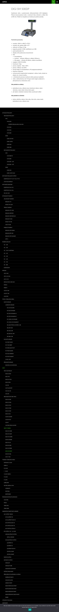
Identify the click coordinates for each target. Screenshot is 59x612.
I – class (6, 471)
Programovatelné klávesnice (9, 497)
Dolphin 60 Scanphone (11, 365)
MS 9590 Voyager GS (11, 316)
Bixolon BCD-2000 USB (9, 282)
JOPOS (4, 2)
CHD (6, 118)
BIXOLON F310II (8, 218)
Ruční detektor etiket (10, 588)
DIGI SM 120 (8, 442)
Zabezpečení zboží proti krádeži (10, 511)
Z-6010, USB (8, 359)
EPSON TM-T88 (8, 221)
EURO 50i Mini (10, 138)
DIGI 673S (7, 376)
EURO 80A (9, 144)
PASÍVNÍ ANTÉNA (7, 557)
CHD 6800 (9, 132)
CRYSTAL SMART (10, 554)
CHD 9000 (6, 499)
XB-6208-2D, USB (10, 333)
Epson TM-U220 (9, 204)
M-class (6, 468)
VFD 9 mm (6, 273)
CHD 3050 (9, 121)
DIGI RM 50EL (8, 454)
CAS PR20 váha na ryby (10, 425)
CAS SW (7, 385)
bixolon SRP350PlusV (10, 216)
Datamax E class (8, 462)
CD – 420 (6, 256)
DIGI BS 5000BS (8, 439)
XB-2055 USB (10, 327)
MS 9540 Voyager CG (12, 313)
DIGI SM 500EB (8, 448)
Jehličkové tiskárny (9, 198)
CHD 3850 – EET (10, 164)
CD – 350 (6, 247)
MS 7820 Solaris (9, 350)
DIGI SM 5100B (8, 431)
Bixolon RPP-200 (9, 233)
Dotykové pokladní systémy (9, 175)
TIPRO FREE (6, 508)
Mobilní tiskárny (8, 227)
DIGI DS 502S (8, 373)
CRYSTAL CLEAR (10, 551)
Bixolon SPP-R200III (10, 230)
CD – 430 (6, 259)
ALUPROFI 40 (10, 545)
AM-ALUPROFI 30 (9, 517)
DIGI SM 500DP (8, 451)
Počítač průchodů (8, 571)
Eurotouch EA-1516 (8, 190)
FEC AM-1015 (7, 193)
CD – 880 (6, 264)
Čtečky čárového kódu (8, 299)
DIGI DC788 (7, 382)
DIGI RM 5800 (8, 445)
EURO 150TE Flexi (11, 173)
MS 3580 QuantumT (10, 347)
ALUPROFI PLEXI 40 (11, 548)
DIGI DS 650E (8, 399)
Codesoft (7, 488)
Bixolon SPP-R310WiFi (10, 236)
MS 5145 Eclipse (10, 307)
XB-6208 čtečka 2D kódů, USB (14, 325)
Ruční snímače (7, 302)
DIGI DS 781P (8, 405)
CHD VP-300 (6, 290)
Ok (29, 609)
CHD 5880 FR (10, 155)
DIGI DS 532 (8, 413)
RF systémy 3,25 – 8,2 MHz (10, 531)
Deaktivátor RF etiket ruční (12, 594)
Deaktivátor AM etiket (11, 585)
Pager (6, 597)
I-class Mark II (7, 474)
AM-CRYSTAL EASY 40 (10, 522)
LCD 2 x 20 (6, 279)
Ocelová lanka (9, 580)
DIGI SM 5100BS (8, 436)
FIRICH (5, 502)
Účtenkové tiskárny (7, 196)
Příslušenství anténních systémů (12, 574)
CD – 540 (6, 261)
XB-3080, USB (10, 336)
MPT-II (6, 239)
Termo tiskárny (8, 207)
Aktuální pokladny (7, 112)
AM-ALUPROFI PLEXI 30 (10, 519)
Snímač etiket (8, 582)
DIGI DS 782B (8, 408)
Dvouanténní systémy (10, 539)
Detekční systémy (8, 560)
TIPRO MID (6, 505)
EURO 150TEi (10, 141)
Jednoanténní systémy (11, 534)
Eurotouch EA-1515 (8, 187)
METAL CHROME (10, 537)
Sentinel (7, 491)
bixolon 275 (8, 201)
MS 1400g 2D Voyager (12, 319)
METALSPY (7, 562)
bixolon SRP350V (9, 213)
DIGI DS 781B (8, 402)
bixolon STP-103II (9, 210)
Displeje (4, 270)
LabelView (6, 482)
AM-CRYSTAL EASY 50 (10, 525)
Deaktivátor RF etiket (10, 591)
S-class (5, 479)
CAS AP (7, 422)
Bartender (8, 494)
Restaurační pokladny (9, 150)
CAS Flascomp (8, 388)
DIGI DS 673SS (8, 379)
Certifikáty (5, 603)
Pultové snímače (8, 339)
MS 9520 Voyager (11, 310)
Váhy (3, 368)
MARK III (6, 465)
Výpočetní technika (7, 600)
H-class (6, 476)
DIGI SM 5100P (8, 433)
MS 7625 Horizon (9, 353)
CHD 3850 (9, 127)
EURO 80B (9, 147)
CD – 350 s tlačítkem (9, 250)
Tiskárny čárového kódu (8, 459)
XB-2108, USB (10, 330)
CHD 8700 (6, 296)
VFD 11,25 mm (7, 276)
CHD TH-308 (8, 224)
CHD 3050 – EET (10, 161)
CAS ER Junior (8, 416)
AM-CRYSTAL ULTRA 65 (10, 528)
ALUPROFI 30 (10, 542)
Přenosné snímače (8, 362)
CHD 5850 (9, 130)
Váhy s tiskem (7, 428)
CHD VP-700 (6, 293)
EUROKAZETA (7, 267)
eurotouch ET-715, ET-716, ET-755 (12, 178)
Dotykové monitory (7, 184)
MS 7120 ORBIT (8, 345)
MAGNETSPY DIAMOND (10, 568)
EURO (6, 135)
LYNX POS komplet (8, 181)
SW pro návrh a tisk (9, 485)
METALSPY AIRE (8, 565)
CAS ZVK (7, 393)
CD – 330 (6, 244)
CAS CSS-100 (8, 390)
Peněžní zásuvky (6, 241)
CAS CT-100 (7, 456)
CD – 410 (6, 253)
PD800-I (5, 287)
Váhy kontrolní (8, 370)
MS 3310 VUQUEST (9, 356)
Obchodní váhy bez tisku (10, 396)
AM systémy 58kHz (8, 514)
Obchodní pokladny (9, 115)
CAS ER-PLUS (8, 419)
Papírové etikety (9, 577)
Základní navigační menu (57, 2)
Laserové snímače (9, 304)
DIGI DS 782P (8, 411)
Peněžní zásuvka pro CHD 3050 (15, 124)
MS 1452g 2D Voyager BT (13, 322)
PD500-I (5, 284)
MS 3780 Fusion (9, 342)
